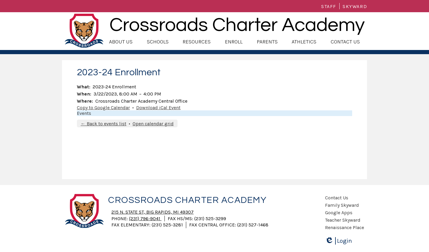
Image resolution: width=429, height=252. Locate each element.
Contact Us (336, 198)
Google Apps (338, 212)
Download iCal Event (158, 107)
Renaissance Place (344, 227)
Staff (328, 6)
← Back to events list (103, 123)
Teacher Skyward (342, 220)
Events (84, 113)
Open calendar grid (153, 123)
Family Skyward (342, 205)
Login (338, 241)
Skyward (355, 6)
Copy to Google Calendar (103, 107)
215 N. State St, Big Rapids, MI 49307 (152, 212)
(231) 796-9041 (145, 218)
